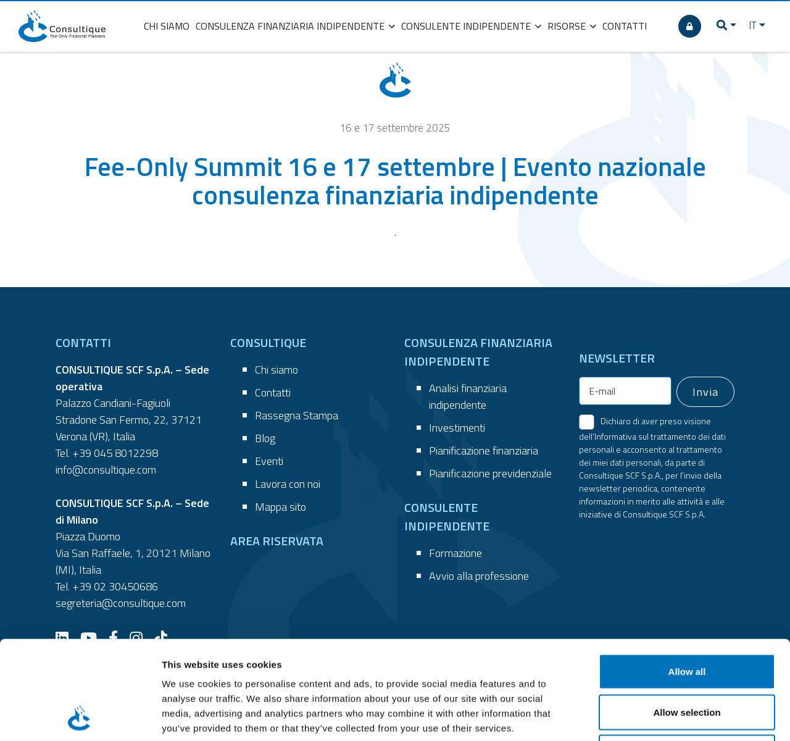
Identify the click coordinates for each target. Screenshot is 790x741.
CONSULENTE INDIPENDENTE (471, 26)
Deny (687, 660)
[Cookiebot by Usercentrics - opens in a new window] (80, 717)
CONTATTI (624, 26)
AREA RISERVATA (276, 540)
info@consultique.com (106, 469)
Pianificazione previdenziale (490, 473)
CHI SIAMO (166, 26)
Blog (265, 438)
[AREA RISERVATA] (689, 26)
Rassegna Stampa (296, 415)
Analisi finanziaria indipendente (468, 396)
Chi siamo (276, 369)
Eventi (269, 461)
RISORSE (571, 26)
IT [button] (753, 25)
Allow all (687, 579)
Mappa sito (280, 506)
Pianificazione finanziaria (483, 450)
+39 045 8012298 (115, 453)
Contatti (273, 392)
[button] (726, 26)
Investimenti (457, 427)
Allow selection (686, 619)
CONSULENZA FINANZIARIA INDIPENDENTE (295, 26)
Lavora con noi (287, 483)
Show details (647, 716)
